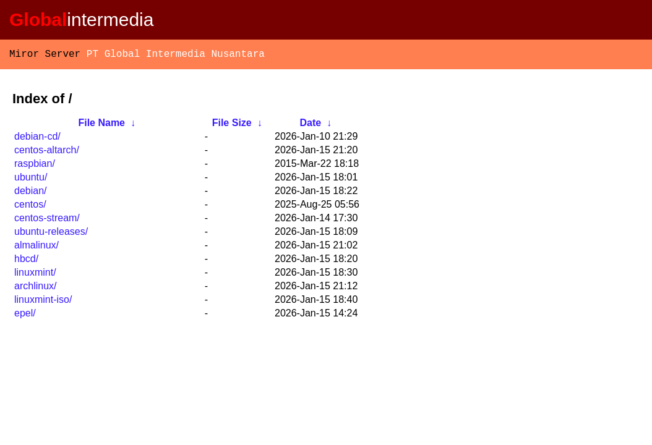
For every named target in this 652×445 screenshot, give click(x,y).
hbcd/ (26, 261)
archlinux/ (35, 288)
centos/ (30, 206)
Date (310, 125)
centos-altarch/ (46, 152)
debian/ (30, 193)
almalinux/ (36, 247)
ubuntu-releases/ (51, 234)
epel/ (25, 315)
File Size (232, 125)
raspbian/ (34, 166)
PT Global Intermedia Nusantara (176, 55)
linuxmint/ (35, 274)
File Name (101, 125)
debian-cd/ (37, 139)
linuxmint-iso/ (43, 302)
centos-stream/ (47, 220)
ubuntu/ (30, 179)
